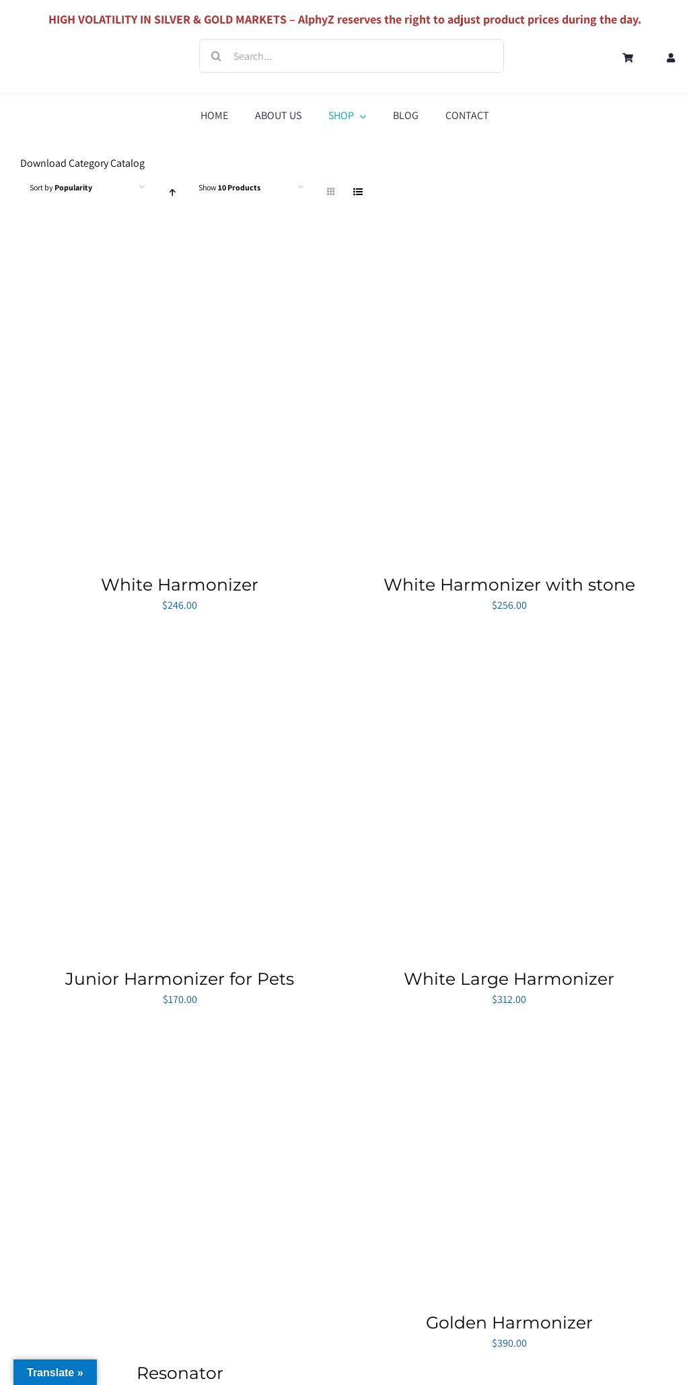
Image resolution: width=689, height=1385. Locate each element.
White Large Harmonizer (509, 979)
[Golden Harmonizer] (484, 1038)
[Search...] (351, 56)
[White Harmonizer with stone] (509, 251)
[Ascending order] (172, 192)
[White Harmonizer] (180, 251)
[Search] (216, 56)
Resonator (180, 1373)
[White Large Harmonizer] (509, 645)
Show (229, 187)
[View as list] (357, 192)
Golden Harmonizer (509, 1322)
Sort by (61, 187)
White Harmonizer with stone (509, 584)
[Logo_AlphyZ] (67, 43)
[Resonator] (180, 1038)
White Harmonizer (179, 584)
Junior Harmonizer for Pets (179, 979)
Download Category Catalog (82, 163)
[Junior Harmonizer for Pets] (180, 645)
